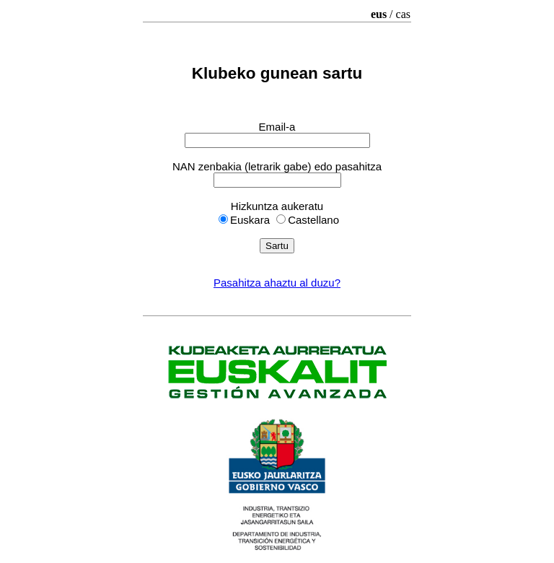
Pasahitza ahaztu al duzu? (277, 282)
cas (403, 14)
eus (379, 14)
